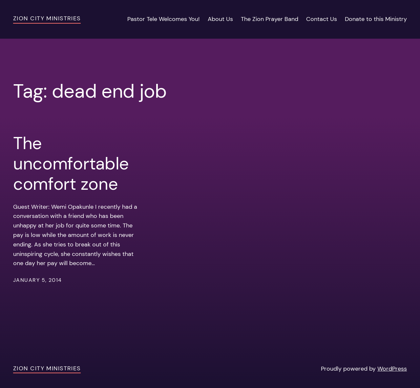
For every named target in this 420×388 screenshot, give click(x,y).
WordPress (392, 369)
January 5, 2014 (37, 280)
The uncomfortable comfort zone (71, 163)
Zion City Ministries (47, 18)
